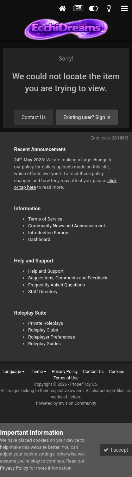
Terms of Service (45, 219)
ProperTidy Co (83, 384)
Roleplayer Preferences (51, 337)
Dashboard (39, 239)
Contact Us (33, 117)
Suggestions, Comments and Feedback (67, 277)
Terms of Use (66, 378)
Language (13, 371)
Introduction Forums (48, 232)
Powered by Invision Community (66, 403)
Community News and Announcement (66, 225)
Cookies (116, 371)
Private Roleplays (45, 323)
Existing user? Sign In (87, 117)
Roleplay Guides (44, 343)
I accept (115, 450)
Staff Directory (42, 291)
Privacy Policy (65, 371)
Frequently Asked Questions (56, 284)
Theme (38, 371)
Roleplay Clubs (43, 330)
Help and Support (46, 271)
